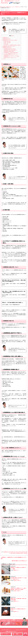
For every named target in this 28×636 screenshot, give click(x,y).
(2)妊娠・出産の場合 (7, 42)
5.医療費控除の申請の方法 (6, 47)
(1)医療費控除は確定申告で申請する (10, 48)
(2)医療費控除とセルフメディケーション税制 (11, 56)
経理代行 (14, 553)
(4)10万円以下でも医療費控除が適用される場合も (12, 45)
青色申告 (25, 553)
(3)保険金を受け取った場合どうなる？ (10, 57)
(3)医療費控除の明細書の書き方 (9, 51)
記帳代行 (21, 553)
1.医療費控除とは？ (5, 37)
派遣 (17, 551)
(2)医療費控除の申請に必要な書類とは (10, 50)
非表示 (12, 35)
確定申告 (23, 551)
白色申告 (19, 551)
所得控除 (11, 551)
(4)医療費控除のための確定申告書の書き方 (11, 52)
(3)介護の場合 (6, 43)
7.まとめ (3, 58)
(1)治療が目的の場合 (7, 41)
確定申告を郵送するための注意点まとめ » (19, 560)
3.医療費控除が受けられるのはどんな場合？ (9, 40)
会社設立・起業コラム (17, 580)
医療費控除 (6, 551)
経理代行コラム (8, 10)
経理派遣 (18, 553)
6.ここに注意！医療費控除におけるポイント (9, 53)
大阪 (9, 551)
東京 (15, 551)
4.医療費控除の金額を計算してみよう (8, 46)
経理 (11, 553)
